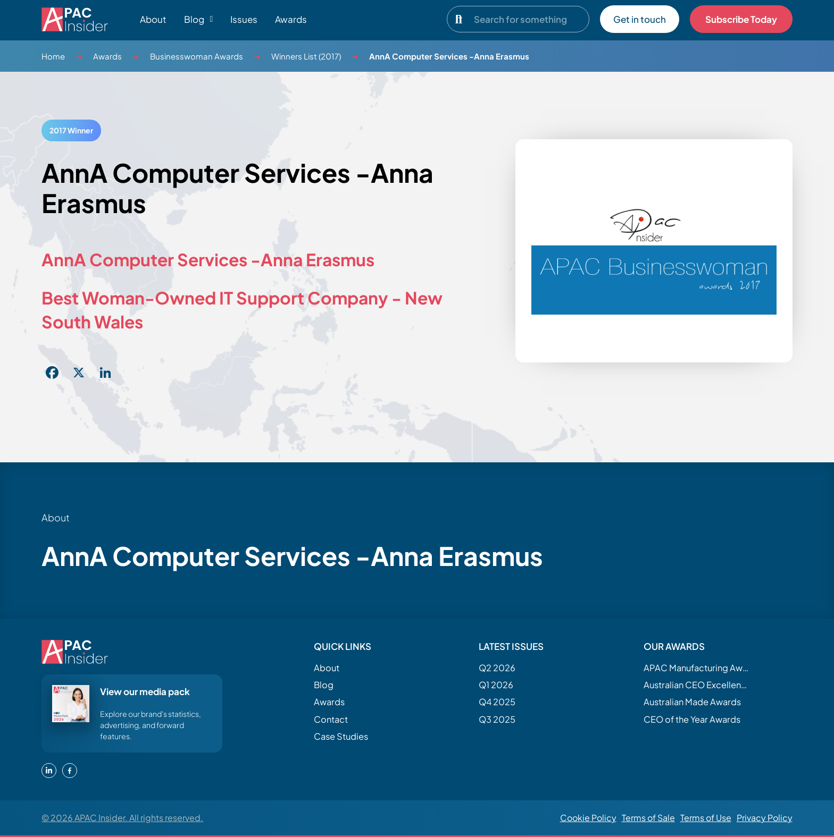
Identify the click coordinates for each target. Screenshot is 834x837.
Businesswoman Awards (196, 56)
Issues (243, 19)
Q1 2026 (496, 684)
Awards (291, 19)
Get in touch (639, 19)
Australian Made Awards (692, 701)
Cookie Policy (588, 817)
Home (53, 56)
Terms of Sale (648, 817)
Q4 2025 (497, 701)
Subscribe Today (741, 19)
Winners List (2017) (306, 56)
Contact (331, 719)
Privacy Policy (765, 817)
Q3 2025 (497, 719)
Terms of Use (705, 817)
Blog (323, 684)
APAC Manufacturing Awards (697, 667)
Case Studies (341, 736)
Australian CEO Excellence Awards (697, 684)
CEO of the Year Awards (692, 719)
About (153, 19)
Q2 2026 (497, 667)
